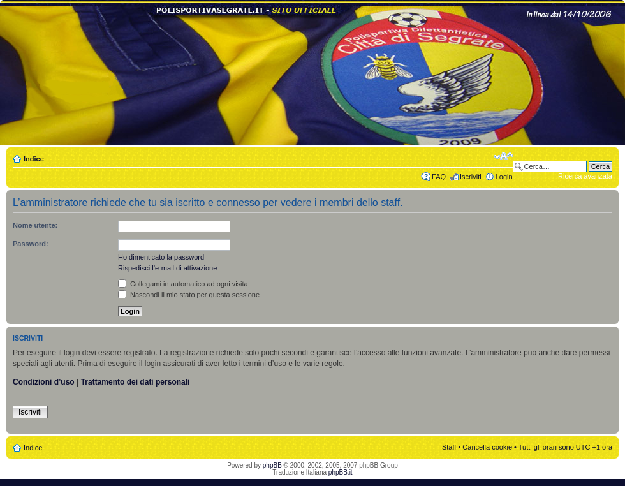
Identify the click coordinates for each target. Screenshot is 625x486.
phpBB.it (340, 472)
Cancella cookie (487, 447)
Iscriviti (471, 176)
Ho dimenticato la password (161, 257)
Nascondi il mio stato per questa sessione (189, 294)
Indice (34, 159)
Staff (449, 447)
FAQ (439, 176)
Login (504, 176)
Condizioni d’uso (44, 382)
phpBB (272, 465)
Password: (30, 243)
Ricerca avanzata (585, 176)
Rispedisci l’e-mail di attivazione (167, 268)
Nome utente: (35, 225)
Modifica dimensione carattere (503, 156)
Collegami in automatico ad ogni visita (183, 284)
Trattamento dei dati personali (135, 382)
